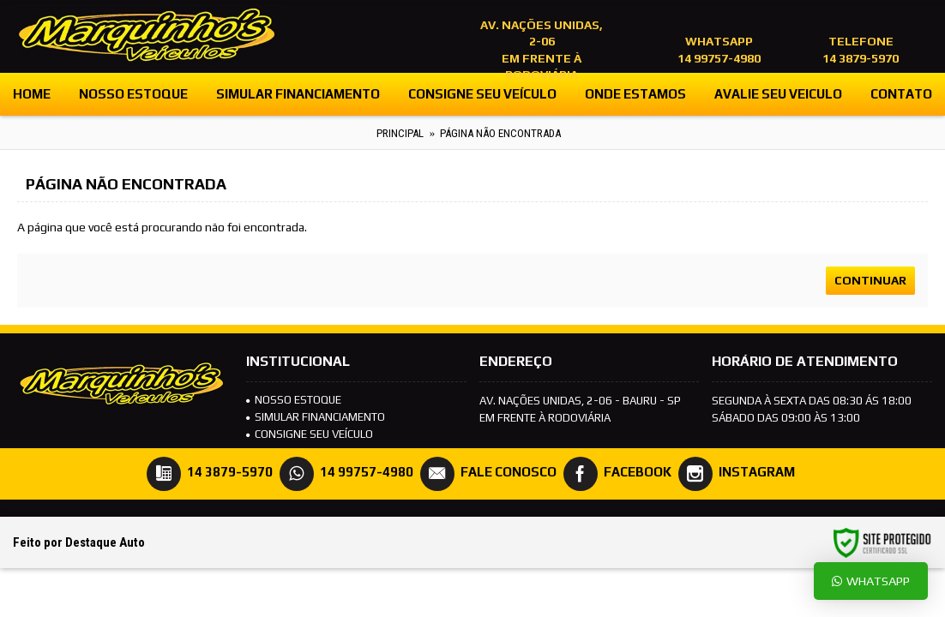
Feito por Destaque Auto (79, 542)
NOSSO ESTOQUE (293, 399)
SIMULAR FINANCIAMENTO (315, 416)
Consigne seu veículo (309, 434)
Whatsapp (871, 580)
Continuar (870, 280)
